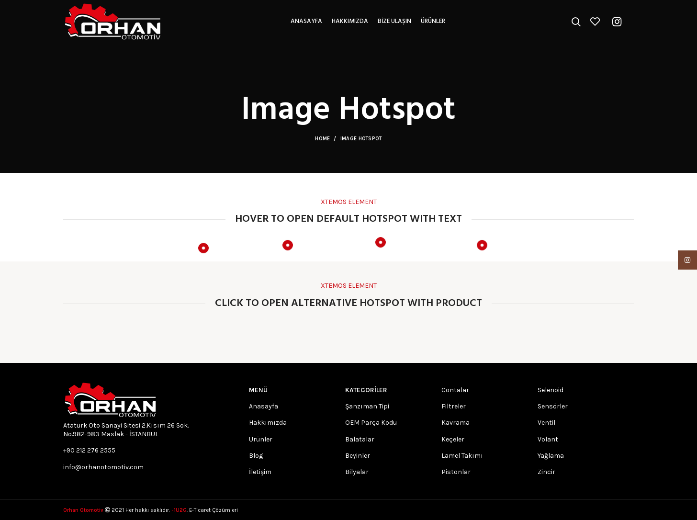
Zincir (546, 472)
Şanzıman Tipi (367, 406)
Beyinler (357, 456)
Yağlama (551, 456)
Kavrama (455, 422)
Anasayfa (263, 406)
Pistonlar (456, 472)
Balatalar (359, 439)
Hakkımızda (268, 422)
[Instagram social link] (616, 21)
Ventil (546, 422)
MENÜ (258, 390)
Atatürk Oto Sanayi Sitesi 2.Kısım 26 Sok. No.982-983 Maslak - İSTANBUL (126, 429)
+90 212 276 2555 (89, 450)
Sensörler (553, 406)
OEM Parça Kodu (371, 422)
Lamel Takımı (462, 456)
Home (322, 139)
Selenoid (550, 390)
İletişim (260, 472)
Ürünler (260, 439)
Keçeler (452, 439)
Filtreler (453, 406)
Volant (548, 439)
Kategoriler (366, 390)
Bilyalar (357, 472)
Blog (256, 456)
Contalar (455, 390)
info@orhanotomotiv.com (103, 467)
